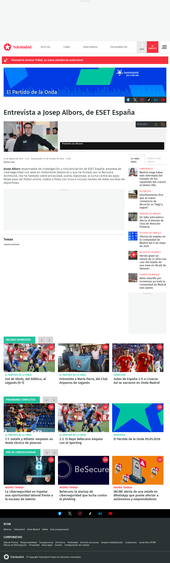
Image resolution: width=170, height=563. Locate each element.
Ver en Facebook (60, 514)
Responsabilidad (28, 542)
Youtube (162, 100)
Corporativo (13, 537)
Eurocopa (120, 375)
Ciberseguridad (11, 245)
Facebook (128, 99)
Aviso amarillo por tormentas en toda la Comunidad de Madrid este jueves (132, 277)
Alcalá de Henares (150, 252)
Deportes (119, 435)
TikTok (149, 99)
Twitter (135, 99)
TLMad (66, 47)
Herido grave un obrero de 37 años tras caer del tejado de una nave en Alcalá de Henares (132, 255)
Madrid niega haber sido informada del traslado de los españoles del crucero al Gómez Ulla (132, 171)
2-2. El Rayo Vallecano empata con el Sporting (83, 417)
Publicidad (73, 542)
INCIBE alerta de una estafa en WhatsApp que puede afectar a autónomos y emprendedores (137, 470)
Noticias (45, 47)
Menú (164, 47)
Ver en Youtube (110, 513)
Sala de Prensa (11, 542)
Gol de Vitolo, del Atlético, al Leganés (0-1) (29, 357)
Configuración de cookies (76, 545)
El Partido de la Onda (18, 375)
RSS (162, 124)
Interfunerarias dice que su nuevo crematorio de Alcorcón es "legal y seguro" (132, 194)
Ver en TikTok (90, 514)
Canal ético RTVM (147, 542)
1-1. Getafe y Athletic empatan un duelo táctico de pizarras (29, 417)
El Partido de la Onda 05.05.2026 (137, 417)
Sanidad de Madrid (150, 214)
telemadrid (14, 557)
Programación (118, 47)
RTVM (7, 524)
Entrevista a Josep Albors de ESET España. (31, 136)
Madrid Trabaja (14, 487)
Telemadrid (19, 529)
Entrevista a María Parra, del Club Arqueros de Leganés (83, 357)
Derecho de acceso (89, 542)
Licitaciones (131, 542)
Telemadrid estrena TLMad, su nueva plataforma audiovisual (47, 60)
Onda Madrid (90, 47)
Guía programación (59, 529)
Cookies (58, 545)
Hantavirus (146, 169)
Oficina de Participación (15, 545)
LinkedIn (155, 100)
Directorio (60, 542)
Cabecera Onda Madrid (85, 82)
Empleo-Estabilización (112, 542)
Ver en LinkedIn (100, 513)
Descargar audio (155, 124)
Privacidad (34, 545)
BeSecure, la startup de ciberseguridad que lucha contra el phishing (83, 470)
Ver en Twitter (70, 514)
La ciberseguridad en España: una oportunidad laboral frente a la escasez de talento (29, 470)
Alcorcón (145, 191)
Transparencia (46, 542)
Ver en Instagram (80, 513)
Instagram (142, 100)
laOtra (45, 529)
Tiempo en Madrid (150, 274)
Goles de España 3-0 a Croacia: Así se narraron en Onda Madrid (137, 357)
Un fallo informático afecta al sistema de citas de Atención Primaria (132, 216)
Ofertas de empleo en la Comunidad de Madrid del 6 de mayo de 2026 (132, 236)
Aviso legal (47, 545)
